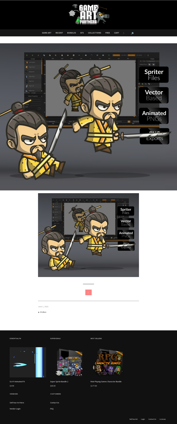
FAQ (52, 408)
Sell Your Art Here (17, 402)
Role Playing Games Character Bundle (106, 381)
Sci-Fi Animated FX (17, 381)
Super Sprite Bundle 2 (59, 381)
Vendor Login (15, 408)
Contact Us (54, 402)
